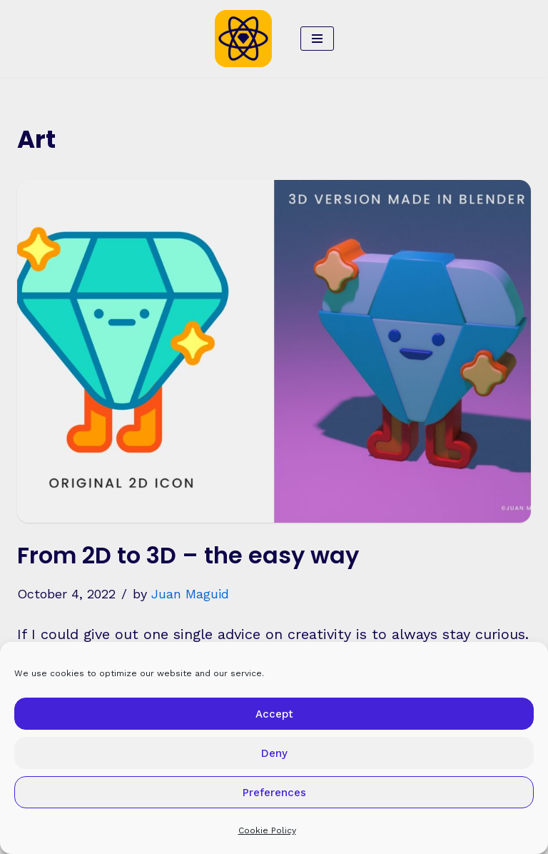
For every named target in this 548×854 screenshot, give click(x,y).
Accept (274, 714)
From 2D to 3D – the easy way (188, 555)
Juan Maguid (190, 593)
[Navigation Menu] (317, 38)
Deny (274, 753)
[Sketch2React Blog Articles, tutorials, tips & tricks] (247, 38)
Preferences (274, 792)
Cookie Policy (267, 830)
